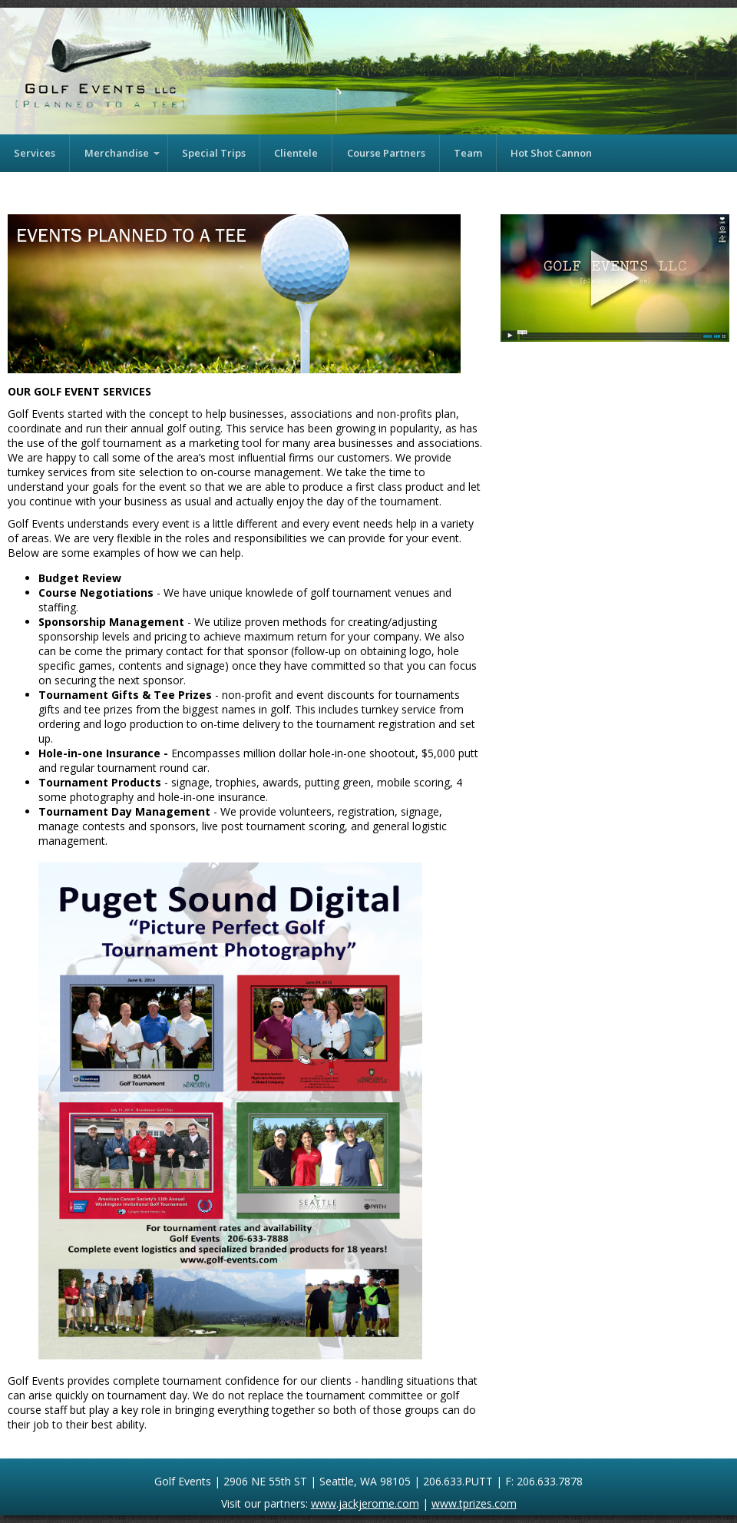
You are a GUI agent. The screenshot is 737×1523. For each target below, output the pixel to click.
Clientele (296, 153)
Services (34, 153)
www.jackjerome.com (365, 1503)
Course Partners (386, 153)
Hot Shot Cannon (551, 153)
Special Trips (214, 153)
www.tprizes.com (474, 1503)
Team (468, 153)
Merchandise (116, 153)
